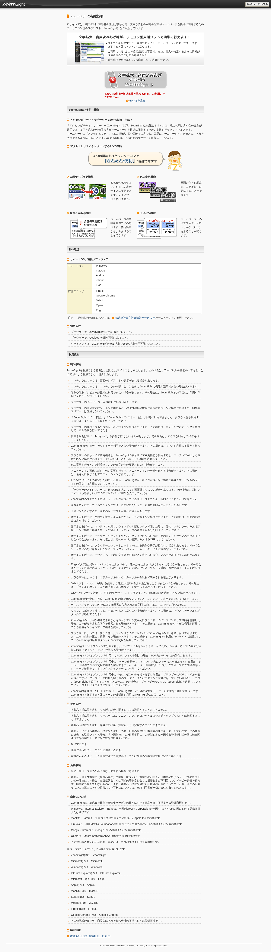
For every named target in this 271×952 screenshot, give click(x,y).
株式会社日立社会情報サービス (133, 317)
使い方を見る (137, 100)
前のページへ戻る (257, 3)
